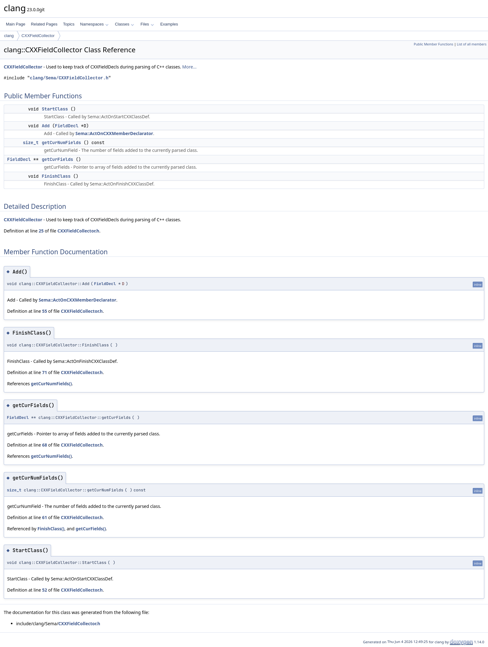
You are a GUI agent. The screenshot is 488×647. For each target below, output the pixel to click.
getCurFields (57, 159)
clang (9, 35)
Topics (68, 24)
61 (44, 517)
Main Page (15, 24)
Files (147, 24)
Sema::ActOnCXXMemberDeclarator (114, 133)
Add (45, 126)
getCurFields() (91, 529)
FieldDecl (66, 126)
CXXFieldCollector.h (78, 231)
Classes (124, 24)
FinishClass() (50, 529)
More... (189, 67)
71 (44, 372)
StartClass (55, 109)
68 (44, 445)
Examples (169, 24)
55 (44, 311)
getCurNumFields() (51, 384)
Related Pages (44, 24)
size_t (30, 142)
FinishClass (56, 176)
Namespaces (94, 24)
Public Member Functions (433, 44)
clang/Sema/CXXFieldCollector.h (69, 78)
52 (44, 590)
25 (41, 231)
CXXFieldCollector (37, 35)
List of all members (471, 44)
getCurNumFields (61, 142)
